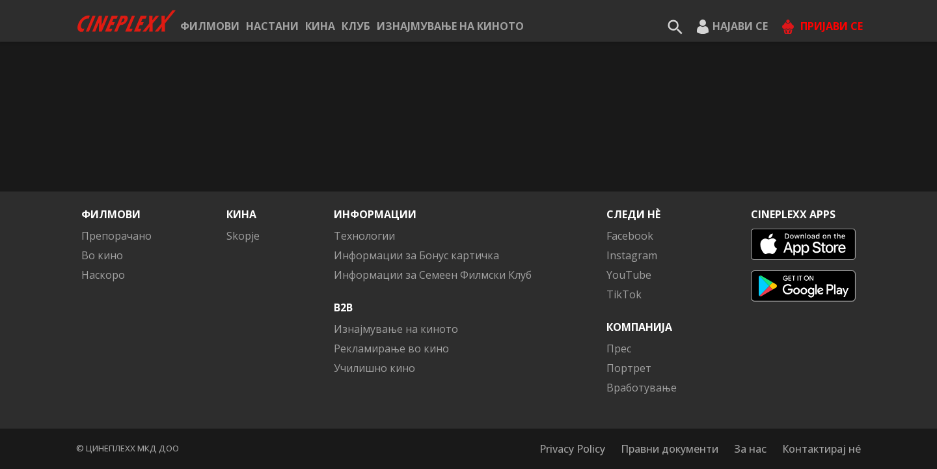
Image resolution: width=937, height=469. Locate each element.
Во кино (102, 255)
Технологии (364, 236)
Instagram (631, 255)
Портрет (628, 368)
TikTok (624, 294)
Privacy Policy (572, 449)
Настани (272, 26)
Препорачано (116, 236)
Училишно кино (374, 368)
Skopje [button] (243, 236)
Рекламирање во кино (391, 348)
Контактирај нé (821, 449)
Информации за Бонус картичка (416, 255)
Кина (320, 26)
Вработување (641, 387)
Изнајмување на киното (450, 26)
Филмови (209, 26)
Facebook (629, 236)
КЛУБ (356, 26)
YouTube (628, 275)
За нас (750, 449)
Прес (618, 348)
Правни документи (669, 449)
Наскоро (103, 275)
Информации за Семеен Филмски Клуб (433, 275)
